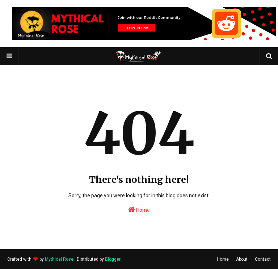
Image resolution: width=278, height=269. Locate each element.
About (242, 259)
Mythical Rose (59, 259)
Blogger (113, 259)
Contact (263, 259)
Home (139, 209)
